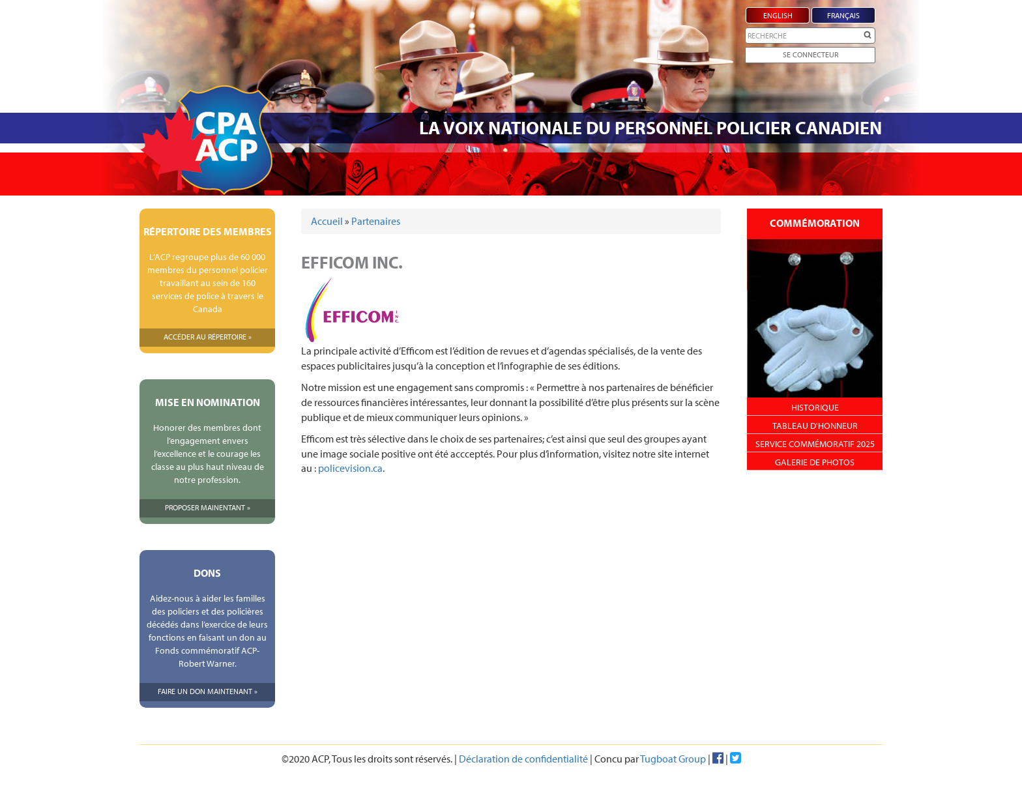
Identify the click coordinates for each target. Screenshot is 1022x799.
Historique (815, 407)
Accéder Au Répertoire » (208, 336)
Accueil (327, 220)
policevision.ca (350, 467)
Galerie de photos (814, 462)
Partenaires (375, 220)
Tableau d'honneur (815, 425)
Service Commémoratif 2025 (815, 444)
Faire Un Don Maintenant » (207, 691)
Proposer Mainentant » (207, 507)
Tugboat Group (673, 758)
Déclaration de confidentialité (523, 758)
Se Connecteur (810, 54)
